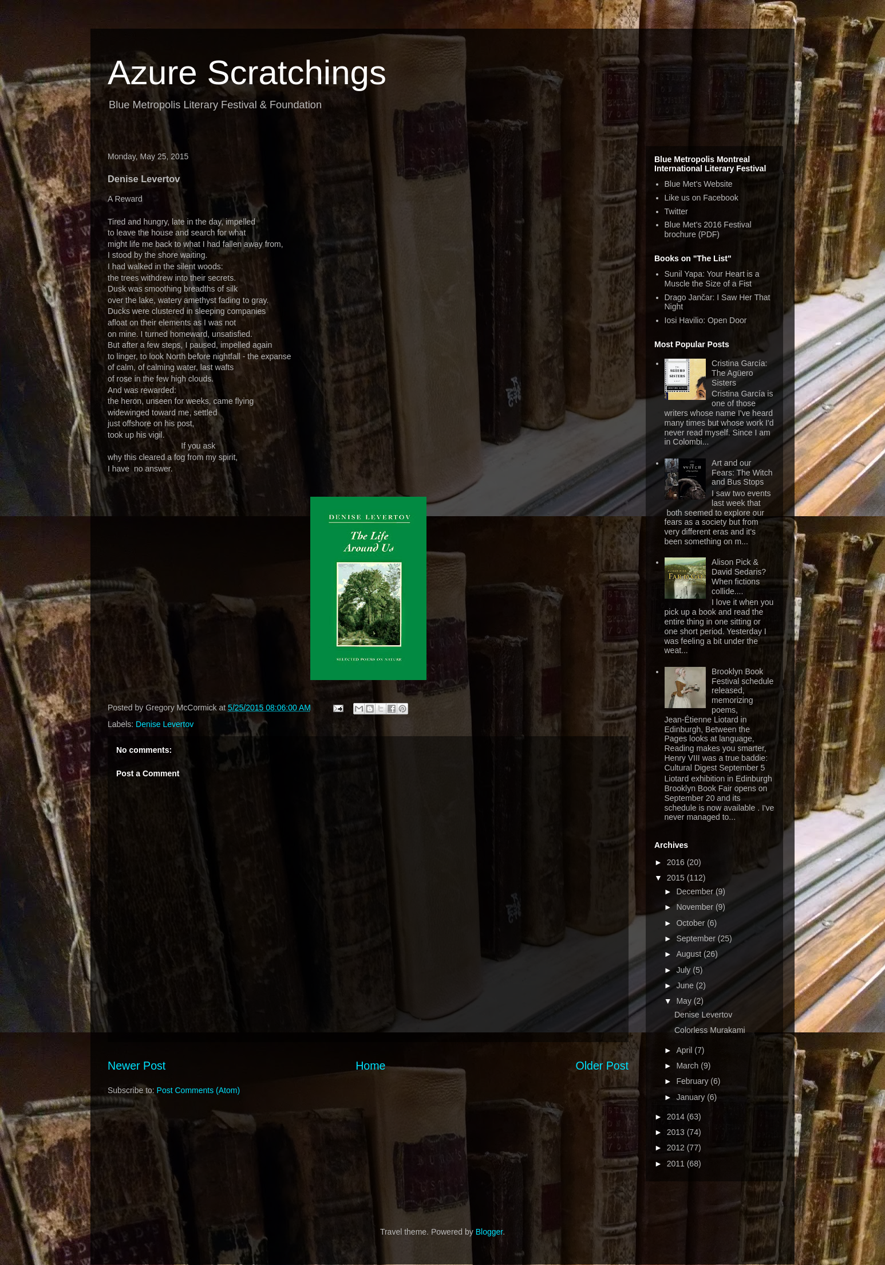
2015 (677, 877)
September (696, 938)
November (695, 907)
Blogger (489, 1231)
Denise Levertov (164, 724)
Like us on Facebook (701, 197)
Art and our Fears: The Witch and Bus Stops (742, 472)
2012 (677, 1147)
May (684, 1000)
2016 (677, 862)
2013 (677, 1132)
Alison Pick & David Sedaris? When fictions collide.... (739, 576)
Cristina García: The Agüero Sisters (739, 373)
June (686, 985)
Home (370, 1065)
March (688, 1065)
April (685, 1050)
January (691, 1097)
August (689, 953)
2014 (677, 1116)
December (695, 891)
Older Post (602, 1065)
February (693, 1081)
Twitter (676, 211)
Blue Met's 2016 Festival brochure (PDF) (708, 229)
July (684, 970)
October (691, 923)
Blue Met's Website (699, 183)
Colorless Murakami (709, 1030)
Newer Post (136, 1065)
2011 (677, 1163)
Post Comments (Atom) (198, 1090)
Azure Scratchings (247, 72)
